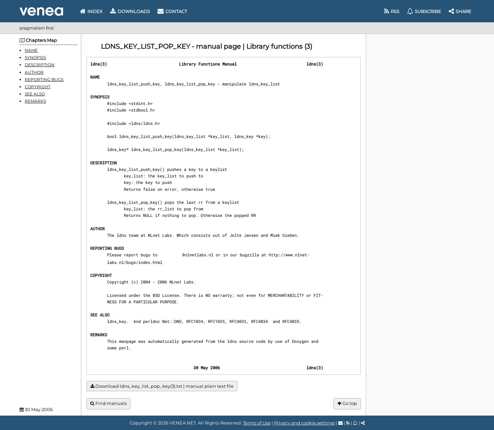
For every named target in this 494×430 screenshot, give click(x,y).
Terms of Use (257, 423)
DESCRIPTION (40, 64)
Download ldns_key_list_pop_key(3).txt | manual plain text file (162, 386)
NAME (31, 50)
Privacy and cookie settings (304, 423)
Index (91, 11)
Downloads (130, 11)
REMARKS (35, 101)
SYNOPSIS (35, 57)
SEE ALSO (35, 93)
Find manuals (108, 403)
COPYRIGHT (37, 86)
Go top (347, 403)
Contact (172, 11)
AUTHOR (34, 72)
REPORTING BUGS (44, 79)
